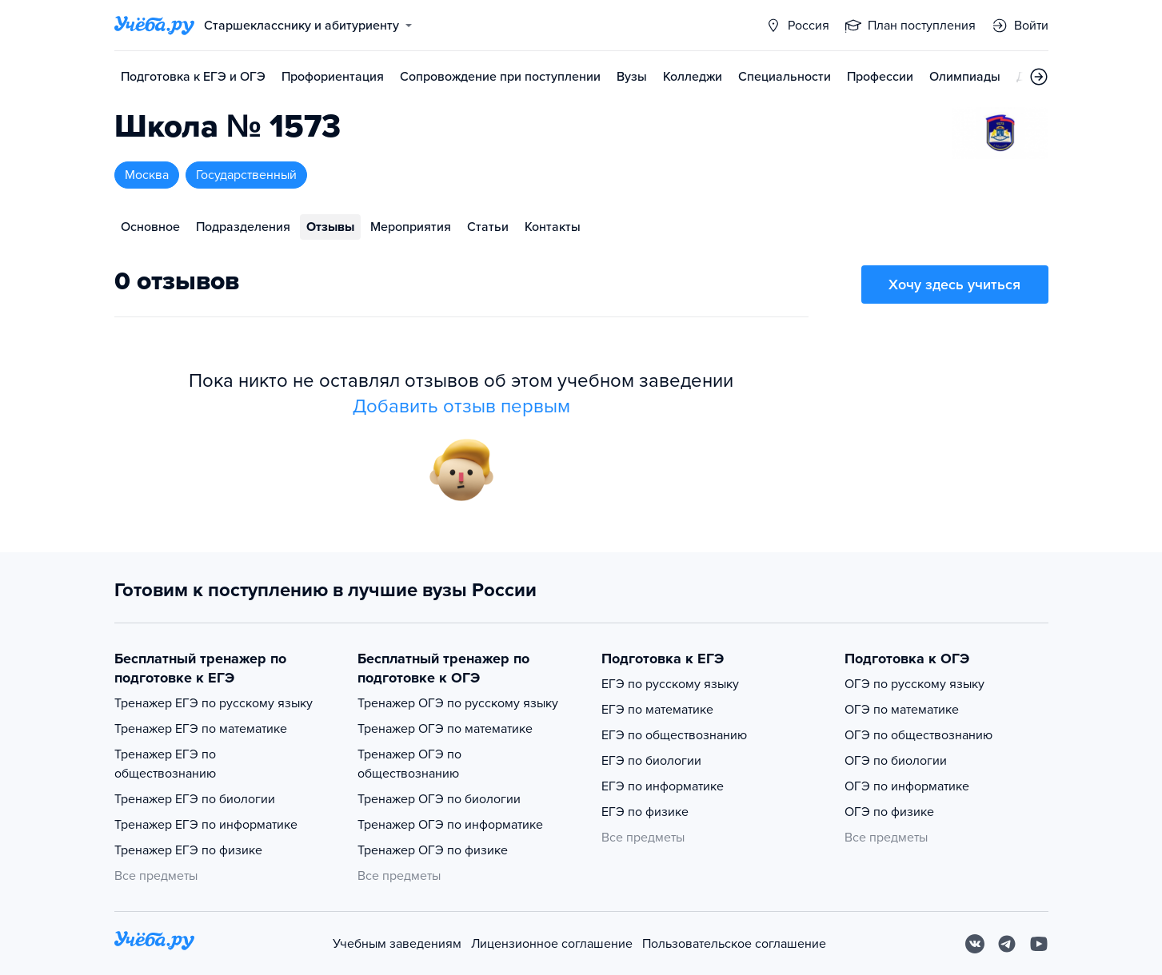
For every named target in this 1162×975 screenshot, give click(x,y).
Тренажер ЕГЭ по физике (188, 850)
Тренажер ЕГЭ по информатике (205, 825)
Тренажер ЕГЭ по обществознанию (165, 764)
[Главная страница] (154, 25)
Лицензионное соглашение (552, 944)
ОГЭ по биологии (896, 761)
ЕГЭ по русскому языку (670, 684)
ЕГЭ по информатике (662, 786)
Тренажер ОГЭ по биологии (439, 799)
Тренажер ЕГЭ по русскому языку (213, 703)
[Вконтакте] (974, 943)
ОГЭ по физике (889, 812)
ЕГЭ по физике (645, 812)
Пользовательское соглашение (734, 944)
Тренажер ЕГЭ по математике (200, 729)
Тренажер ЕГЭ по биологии (194, 799)
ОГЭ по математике (902, 710)
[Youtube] (1038, 943)
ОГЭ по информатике (907, 786)
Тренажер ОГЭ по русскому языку (457, 703)
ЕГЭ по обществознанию (674, 735)
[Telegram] (1006, 943)
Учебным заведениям (397, 944)
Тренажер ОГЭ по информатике (450, 825)
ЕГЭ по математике (657, 710)
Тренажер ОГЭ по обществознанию (409, 764)
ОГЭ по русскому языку (914, 684)
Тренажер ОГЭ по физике (432, 850)
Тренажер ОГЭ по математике (445, 729)
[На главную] (154, 943)
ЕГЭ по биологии (651, 761)
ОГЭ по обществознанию (918, 735)
